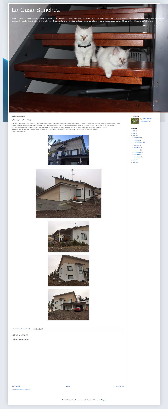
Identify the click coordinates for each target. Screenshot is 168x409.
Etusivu (68, 386)
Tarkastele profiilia (145, 121)
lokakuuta (137, 140)
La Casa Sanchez (36, 9)
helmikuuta (137, 154)
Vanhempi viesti (120, 386)
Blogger (103, 400)
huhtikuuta (137, 150)
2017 (134, 135)
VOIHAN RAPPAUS (139, 142)
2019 (134, 131)
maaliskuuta (137, 152)
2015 (134, 162)
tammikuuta (137, 157)
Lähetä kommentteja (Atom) (22, 389)
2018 (134, 133)
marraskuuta (137, 137)
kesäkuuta (137, 147)
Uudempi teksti (16, 386)
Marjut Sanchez (147, 118)
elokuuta (136, 145)
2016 (134, 160)
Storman (89, 400)
